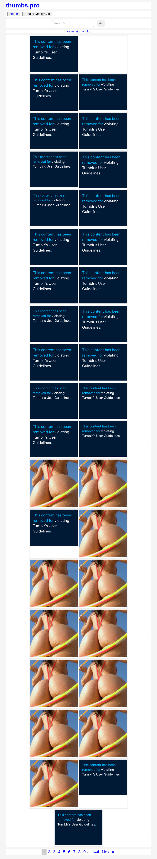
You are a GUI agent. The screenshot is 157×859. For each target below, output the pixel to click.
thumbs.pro (23, 5)
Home (14, 13)
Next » (108, 851)
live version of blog (78, 31)
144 (95, 851)
